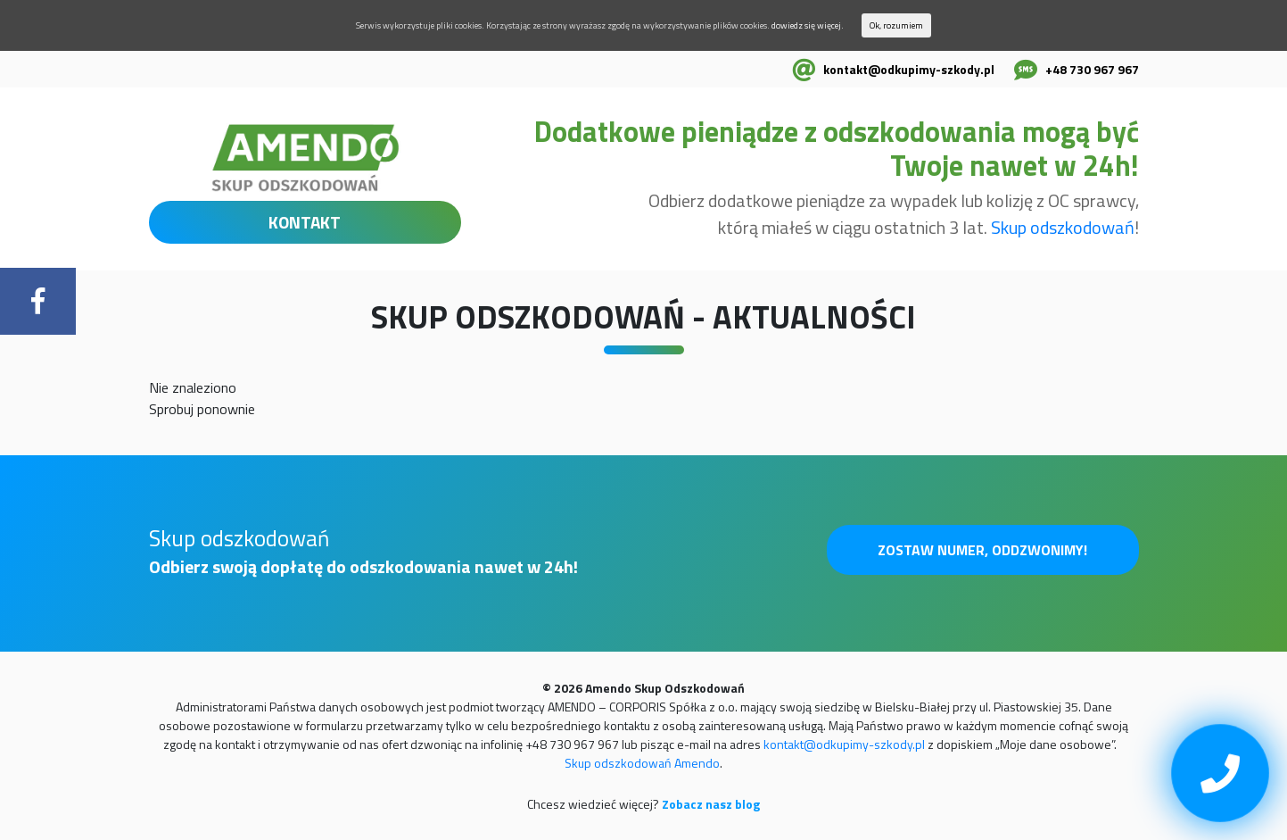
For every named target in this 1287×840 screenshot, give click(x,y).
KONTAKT (304, 222)
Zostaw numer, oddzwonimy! (982, 550)
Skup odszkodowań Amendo (642, 762)
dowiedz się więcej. (807, 25)
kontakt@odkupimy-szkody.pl (908, 69)
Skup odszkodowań (1062, 227)
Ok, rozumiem (896, 25)
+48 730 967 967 (1092, 69)
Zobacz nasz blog (711, 803)
